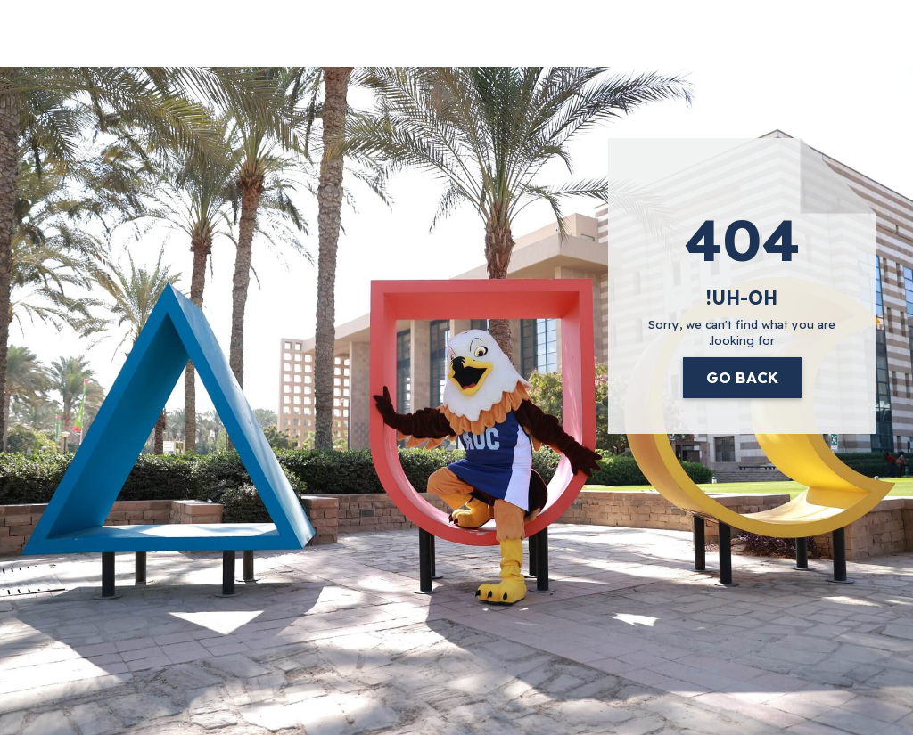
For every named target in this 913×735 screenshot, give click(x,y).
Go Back (742, 377)
